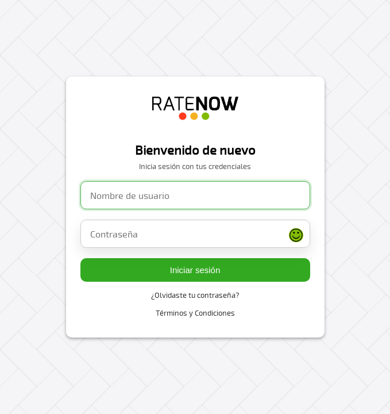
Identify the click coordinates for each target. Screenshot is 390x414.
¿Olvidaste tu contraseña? (195, 295)
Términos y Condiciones (195, 312)
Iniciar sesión (195, 270)
